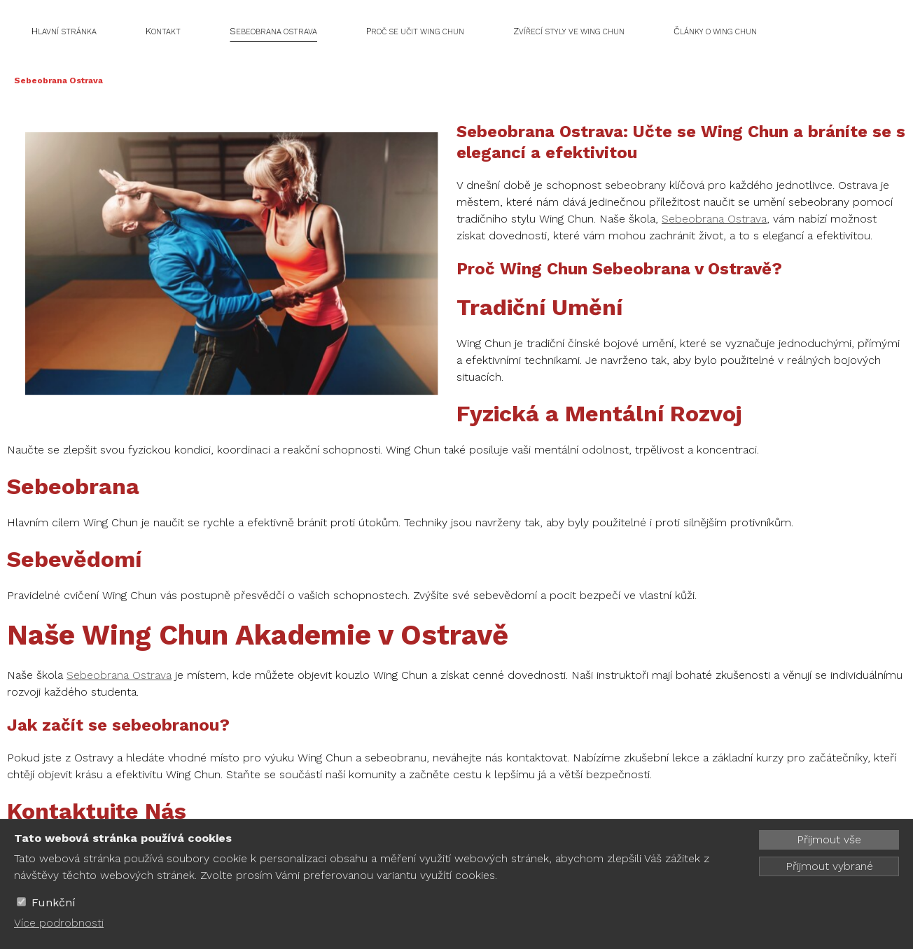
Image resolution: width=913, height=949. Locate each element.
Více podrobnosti (59, 922)
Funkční (54, 902)
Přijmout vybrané (829, 866)
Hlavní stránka (64, 31)
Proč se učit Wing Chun (415, 31)
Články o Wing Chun (715, 31)
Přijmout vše (829, 839)
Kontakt (163, 31)
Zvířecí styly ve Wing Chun (569, 31)
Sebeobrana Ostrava (273, 31)
